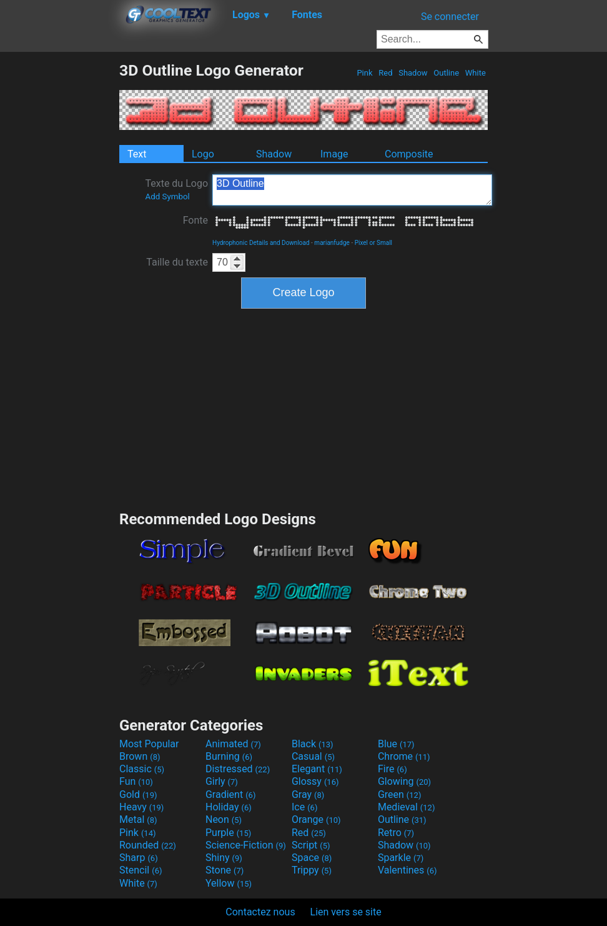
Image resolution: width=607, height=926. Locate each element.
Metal (138, 819)
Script (311, 845)
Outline (446, 72)
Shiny (223, 858)
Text (136, 154)
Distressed (237, 769)
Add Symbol (167, 196)
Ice (304, 807)
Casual (313, 756)
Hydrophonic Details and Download (261, 242)
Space (312, 858)
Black (312, 744)
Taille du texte (177, 262)
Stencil (140, 870)
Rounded (147, 845)
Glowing (404, 781)
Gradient (230, 794)
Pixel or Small (373, 242)
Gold (138, 794)
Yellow (228, 883)
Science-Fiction (245, 845)
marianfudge (332, 242)
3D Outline (352, 190)
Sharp (138, 858)
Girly (221, 781)
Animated (233, 744)
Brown (139, 756)
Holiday (228, 807)
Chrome (404, 756)
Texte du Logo (176, 189)
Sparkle (400, 858)
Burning (228, 756)
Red (386, 72)
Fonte (195, 220)
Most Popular (149, 744)
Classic (141, 769)
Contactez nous (260, 912)
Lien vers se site (346, 912)
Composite (409, 154)
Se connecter (450, 16)
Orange (316, 819)
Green (400, 794)
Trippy (312, 870)
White (475, 72)
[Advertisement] (59, 248)
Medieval (406, 807)
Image (334, 154)
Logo (203, 154)
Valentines (407, 870)
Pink (365, 72)
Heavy (141, 807)
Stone (224, 870)
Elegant (317, 769)
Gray (308, 794)
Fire (392, 769)
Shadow (413, 72)
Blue (396, 744)
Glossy (315, 781)
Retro (396, 833)
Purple (228, 833)
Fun (136, 781)
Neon (223, 819)
